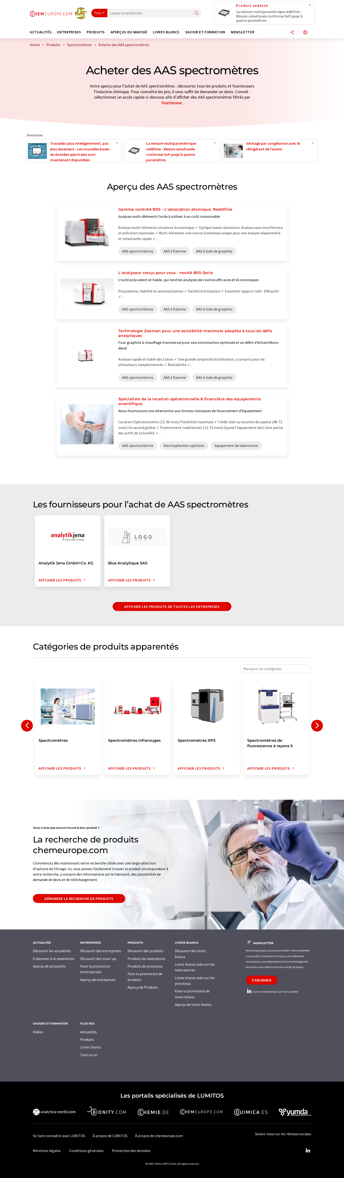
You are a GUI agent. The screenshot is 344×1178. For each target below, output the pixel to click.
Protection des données (131, 1150)
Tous (97, 13)
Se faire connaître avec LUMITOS (59, 1135)
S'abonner (262, 980)
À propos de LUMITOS (110, 1135)
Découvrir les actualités (52, 950)
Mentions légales (47, 1150)
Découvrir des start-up (98, 958)
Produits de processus (145, 966)
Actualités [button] (41, 32)
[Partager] (292, 32)
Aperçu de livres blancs (193, 1004)
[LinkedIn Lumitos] (307, 1150)
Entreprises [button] (69, 32)
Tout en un (88, 1054)
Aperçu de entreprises (97, 979)
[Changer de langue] (305, 32)
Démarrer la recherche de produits (79, 898)
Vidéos (38, 1032)
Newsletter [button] (242, 32)
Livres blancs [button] (166, 32)
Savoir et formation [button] (205, 32)
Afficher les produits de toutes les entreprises (172, 606)
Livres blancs (90, 1047)
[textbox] (275, 669)
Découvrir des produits (145, 950)
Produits (87, 1039)
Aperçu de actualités (49, 966)
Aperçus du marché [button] (128, 32)
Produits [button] (96, 32)
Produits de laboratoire (146, 958)
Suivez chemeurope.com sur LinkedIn (272, 991)
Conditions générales (86, 1150)
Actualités (88, 1032)
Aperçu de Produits (143, 987)
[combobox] (275, 668)
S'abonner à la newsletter (54, 958)
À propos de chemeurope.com (159, 1135)
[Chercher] (196, 13)
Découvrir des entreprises (100, 950)
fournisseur (171, 102)
